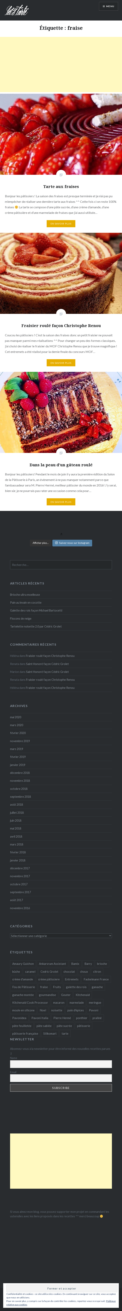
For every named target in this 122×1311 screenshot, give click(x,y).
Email (13, 1072)
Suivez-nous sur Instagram (72, 542)
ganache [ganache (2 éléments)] (97, 987)
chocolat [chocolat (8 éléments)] (69, 971)
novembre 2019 (20, 741)
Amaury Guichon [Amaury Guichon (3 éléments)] (23, 963)
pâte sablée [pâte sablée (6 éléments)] (44, 1026)
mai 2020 (15, 717)
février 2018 (18, 852)
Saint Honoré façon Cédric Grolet (47, 664)
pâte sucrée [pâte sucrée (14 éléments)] (64, 1026)
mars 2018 (16, 844)
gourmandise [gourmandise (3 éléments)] (47, 995)
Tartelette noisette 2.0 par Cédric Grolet (36, 626)
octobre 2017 (18, 884)
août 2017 (16, 900)
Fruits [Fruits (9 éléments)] (57, 987)
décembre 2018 (20, 772)
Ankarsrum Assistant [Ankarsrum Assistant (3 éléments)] (52, 963)
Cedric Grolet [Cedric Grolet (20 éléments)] (49, 971)
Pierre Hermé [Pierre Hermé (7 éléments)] (62, 1018)
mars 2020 (16, 725)
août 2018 (16, 804)
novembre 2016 (20, 908)
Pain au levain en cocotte (26, 602)
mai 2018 (15, 828)
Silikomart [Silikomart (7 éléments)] (50, 1033)
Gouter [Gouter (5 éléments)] (66, 995)
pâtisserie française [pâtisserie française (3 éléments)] (25, 1033)
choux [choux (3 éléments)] (84, 971)
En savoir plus (61, 223)
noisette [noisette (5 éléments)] (56, 1010)
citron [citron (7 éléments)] (97, 971)
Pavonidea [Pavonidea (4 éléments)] (19, 1018)
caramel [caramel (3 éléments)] (30, 971)
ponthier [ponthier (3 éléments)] (81, 1018)
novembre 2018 (20, 780)
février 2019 (18, 756)
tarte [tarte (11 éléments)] (65, 1033)
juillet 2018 (17, 812)
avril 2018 (16, 836)
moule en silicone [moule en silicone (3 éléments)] (23, 1010)
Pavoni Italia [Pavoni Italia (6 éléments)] (39, 1018)
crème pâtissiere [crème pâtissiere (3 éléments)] (49, 979)
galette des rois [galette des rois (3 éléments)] (76, 987)
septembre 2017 (20, 892)
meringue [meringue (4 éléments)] (95, 1002)
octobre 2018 (18, 788)
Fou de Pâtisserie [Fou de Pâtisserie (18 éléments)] (23, 987)
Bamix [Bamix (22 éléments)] (75, 963)
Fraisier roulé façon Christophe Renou (50, 655)
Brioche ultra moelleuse (25, 594)
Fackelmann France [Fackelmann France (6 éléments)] (96, 979)
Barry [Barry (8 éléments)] (88, 963)
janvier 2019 (17, 765)
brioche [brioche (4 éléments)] (102, 963)
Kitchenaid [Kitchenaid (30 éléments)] (83, 995)
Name (13, 1057)
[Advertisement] (61, 64)
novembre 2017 (20, 876)
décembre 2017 (20, 868)
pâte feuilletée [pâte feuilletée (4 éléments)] (21, 1026)
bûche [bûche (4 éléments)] (16, 971)
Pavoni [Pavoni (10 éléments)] (93, 1010)
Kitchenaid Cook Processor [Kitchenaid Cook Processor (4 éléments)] (30, 1002)
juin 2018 (15, 820)
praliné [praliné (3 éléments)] (97, 1018)
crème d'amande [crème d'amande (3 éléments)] (22, 979)
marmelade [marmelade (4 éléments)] (77, 1002)
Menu (110, 6)
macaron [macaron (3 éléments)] (58, 1002)
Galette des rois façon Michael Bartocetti (36, 610)
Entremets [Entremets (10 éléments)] (71, 979)
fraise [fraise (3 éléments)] (44, 987)
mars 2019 (16, 749)
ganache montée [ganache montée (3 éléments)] (23, 995)
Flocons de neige (20, 618)
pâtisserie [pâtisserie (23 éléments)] (83, 1026)
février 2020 (18, 733)
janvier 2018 (17, 860)
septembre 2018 (20, 796)
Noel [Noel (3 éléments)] (43, 1010)
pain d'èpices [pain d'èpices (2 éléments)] (75, 1010)
